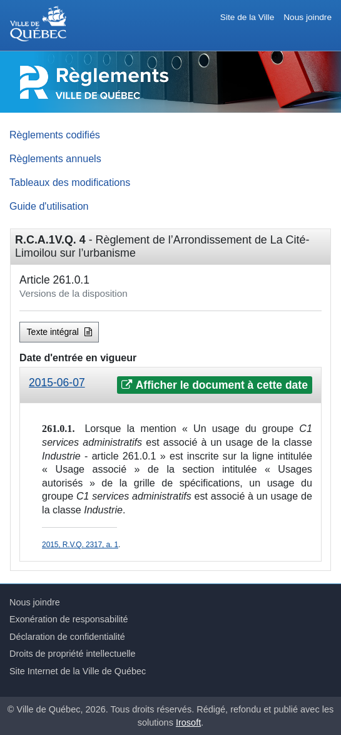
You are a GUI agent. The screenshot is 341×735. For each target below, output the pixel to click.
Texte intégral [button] (59, 332)
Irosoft (188, 722)
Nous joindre (307, 17)
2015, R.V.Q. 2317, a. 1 (80, 544)
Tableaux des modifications (69, 182)
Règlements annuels (55, 158)
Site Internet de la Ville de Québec (77, 671)
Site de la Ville (247, 17)
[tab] (170, 385)
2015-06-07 (57, 382)
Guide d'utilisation (49, 206)
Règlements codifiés (54, 134)
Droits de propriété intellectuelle (72, 654)
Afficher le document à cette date (214, 385)
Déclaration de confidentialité (67, 637)
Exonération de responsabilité (68, 619)
